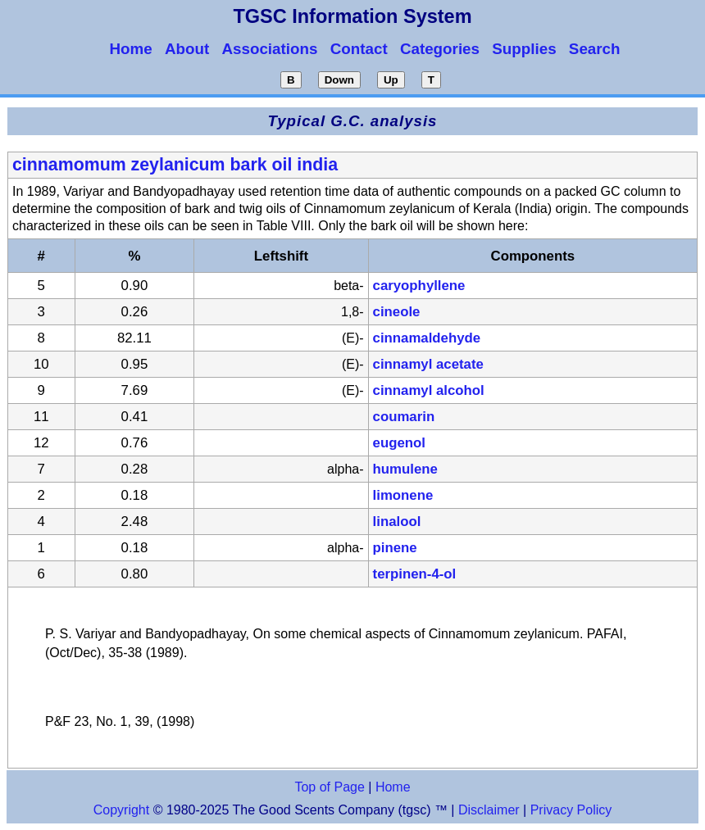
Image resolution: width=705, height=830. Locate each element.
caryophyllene (419, 285)
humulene (405, 469)
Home (393, 787)
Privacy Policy (569, 810)
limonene (403, 495)
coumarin (404, 416)
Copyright (121, 810)
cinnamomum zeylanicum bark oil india (175, 165)
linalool (397, 521)
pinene (395, 548)
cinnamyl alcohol (428, 390)
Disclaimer (489, 810)
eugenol (399, 443)
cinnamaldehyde (427, 338)
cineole (397, 312)
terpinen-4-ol (415, 574)
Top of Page (329, 787)
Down (339, 80)
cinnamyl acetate (428, 364)
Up (391, 80)
